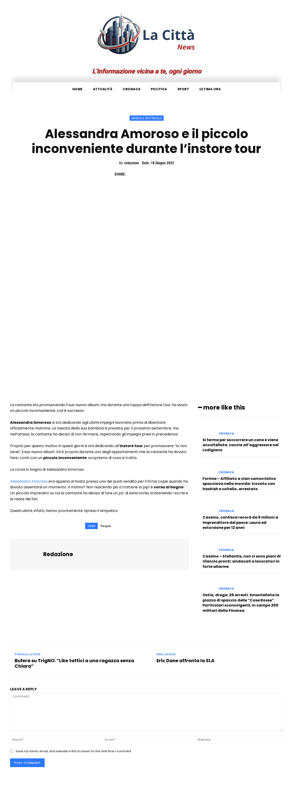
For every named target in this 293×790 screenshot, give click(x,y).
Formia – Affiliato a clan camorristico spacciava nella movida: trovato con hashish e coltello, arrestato (239, 484)
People (106, 526)
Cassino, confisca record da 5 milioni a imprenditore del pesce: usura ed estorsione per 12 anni (240, 522)
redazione (131, 163)
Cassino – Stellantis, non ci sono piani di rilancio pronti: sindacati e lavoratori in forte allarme (242, 561)
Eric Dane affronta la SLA (185, 660)
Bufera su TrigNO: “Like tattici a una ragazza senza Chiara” (74, 663)
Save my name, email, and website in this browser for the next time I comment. (74, 751)
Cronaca (226, 433)
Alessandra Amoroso (29, 481)
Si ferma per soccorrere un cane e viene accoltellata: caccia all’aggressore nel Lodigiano (241, 445)
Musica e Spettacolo (147, 118)
